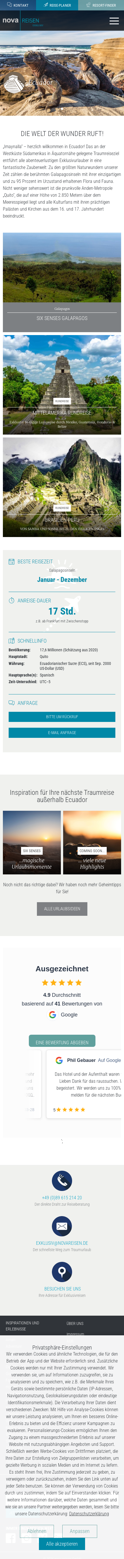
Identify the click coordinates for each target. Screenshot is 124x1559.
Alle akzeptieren (62, 1544)
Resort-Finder (101, 5)
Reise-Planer (57, 5)
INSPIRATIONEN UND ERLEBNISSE (22, 1326)
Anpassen (80, 1531)
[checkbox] (45, 982)
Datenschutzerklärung (89, 1513)
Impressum (75, 1334)
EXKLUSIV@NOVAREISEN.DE (62, 1231)
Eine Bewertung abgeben (62, 1042)
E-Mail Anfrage (62, 732)
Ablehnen (36, 1531)
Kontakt (18, 5)
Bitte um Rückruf (62, 716)
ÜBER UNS (75, 1323)
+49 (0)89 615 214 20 (62, 1185)
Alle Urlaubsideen (62, 908)
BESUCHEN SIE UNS (62, 1277)
